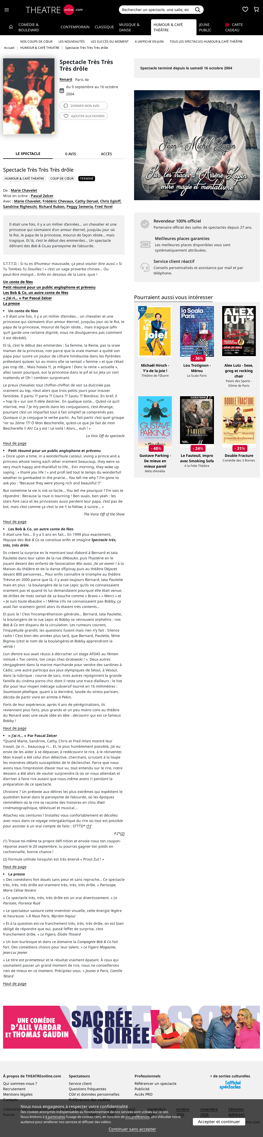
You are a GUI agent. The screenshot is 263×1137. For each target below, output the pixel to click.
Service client (80, 1083)
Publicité (142, 1088)
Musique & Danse (129, 27)
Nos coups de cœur (36, 41)
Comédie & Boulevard (28, 27)
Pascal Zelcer (42, 195)
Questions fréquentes (87, 1088)
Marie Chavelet (24, 190)
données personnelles (100, 1094)
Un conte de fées (18, 281)
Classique (104, 26)
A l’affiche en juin (149, 41)
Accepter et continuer (219, 1121)
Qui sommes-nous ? (20, 1083)
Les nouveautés (72, 41)
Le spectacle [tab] (28, 153)
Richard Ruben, (52, 206)
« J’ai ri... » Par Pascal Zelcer (27, 297)
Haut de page (14, 443)
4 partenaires (55, 1116)
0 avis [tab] (70, 153)
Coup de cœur (62, 178)
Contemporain (75, 26)
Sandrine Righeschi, (20, 206)
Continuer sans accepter (132, 1129)
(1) (89, 826)
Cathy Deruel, (87, 201)
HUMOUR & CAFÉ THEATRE (24, 178)
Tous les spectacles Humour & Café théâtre (206, 41)
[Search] (155, 9)
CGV (72, 1094)
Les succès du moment (110, 41)
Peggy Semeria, (80, 206)
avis (81, 106)
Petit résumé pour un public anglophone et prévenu (49, 287)
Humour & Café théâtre (168, 27)
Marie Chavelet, (28, 201)
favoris (84, 116)
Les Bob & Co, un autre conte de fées (35, 292)
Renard (66, 79)
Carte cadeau (234, 27)
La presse (11, 303)
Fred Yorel (103, 206)
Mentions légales (18, 1094)
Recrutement (14, 1088)
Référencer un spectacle (155, 1083)
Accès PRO (144, 1094)
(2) (122, 833)
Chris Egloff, (110, 201)
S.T (5, 263)
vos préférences (137, 1116)
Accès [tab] (106, 153)
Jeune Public (205, 27)
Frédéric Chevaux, (58, 201)
